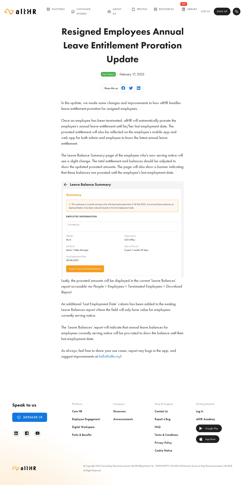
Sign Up (222, 11)
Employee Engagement (86, 419)
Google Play (208, 428)
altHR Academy (205, 419)
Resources (164, 9)
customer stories (81, 11)
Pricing (139, 9)
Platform (55, 9)
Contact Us (161, 411)
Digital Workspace (83, 427)
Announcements (123, 419)
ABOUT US (114, 11)
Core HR (77, 411)
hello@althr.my (109, 356)
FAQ (158, 427)
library (189, 9)
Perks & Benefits (81, 435)
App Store (207, 439)
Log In (205, 11)
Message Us (29, 417)
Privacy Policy (163, 443)
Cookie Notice (163, 450)
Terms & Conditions (166, 435)
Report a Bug (162, 419)
